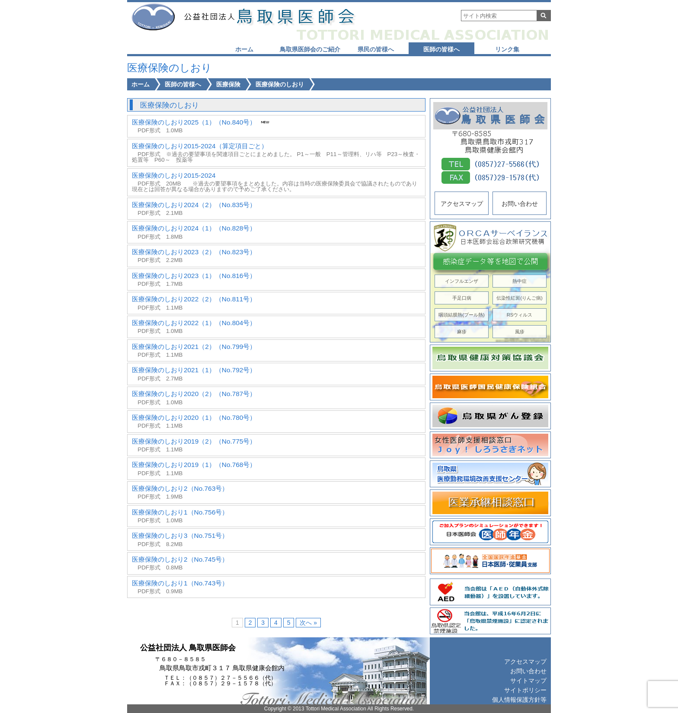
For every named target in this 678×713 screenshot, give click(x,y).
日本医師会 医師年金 (490, 531)
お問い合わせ (520, 203)
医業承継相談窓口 (490, 502)
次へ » (308, 622)
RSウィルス (520, 314)
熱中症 (519, 281)
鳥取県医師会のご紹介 (310, 49)
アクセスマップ (462, 203)
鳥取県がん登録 (490, 416)
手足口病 (461, 298)
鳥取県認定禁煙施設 (490, 620)
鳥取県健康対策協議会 (490, 358)
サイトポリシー (525, 690)
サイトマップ (528, 680)
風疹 (519, 331)
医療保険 (228, 84)
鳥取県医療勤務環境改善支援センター (490, 473)
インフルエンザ (461, 281)
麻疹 (462, 331)
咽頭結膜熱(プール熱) (461, 314)
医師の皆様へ (441, 49)
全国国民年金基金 (490, 560)
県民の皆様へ (376, 49)
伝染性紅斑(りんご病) (519, 298)
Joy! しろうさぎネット (490, 445)
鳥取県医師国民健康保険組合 (490, 387)
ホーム (244, 49)
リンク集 (507, 49)
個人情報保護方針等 (519, 699)
